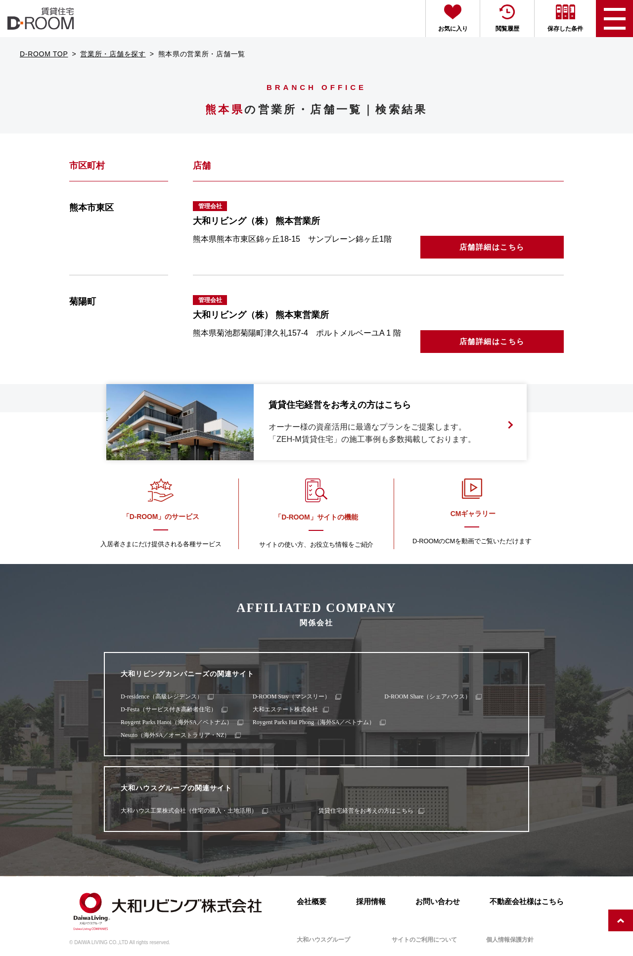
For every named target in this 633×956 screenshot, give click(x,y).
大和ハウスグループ (323, 939)
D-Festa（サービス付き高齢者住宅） (169, 709)
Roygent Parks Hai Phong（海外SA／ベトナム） (314, 722)
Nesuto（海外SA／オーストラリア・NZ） (175, 735)
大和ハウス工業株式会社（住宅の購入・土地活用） (189, 810)
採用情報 (371, 901)
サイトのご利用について (424, 939)
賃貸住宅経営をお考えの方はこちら (365, 810)
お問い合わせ (437, 901)
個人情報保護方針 (510, 939)
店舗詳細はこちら (492, 247)
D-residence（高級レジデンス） (162, 696)
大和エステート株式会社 (285, 709)
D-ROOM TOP (44, 54)
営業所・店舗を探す (112, 54)
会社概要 (311, 901)
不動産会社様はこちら (527, 901)
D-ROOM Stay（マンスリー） (291, 696)
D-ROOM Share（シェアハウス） (427, 696)
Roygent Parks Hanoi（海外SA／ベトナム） (176, 722)
